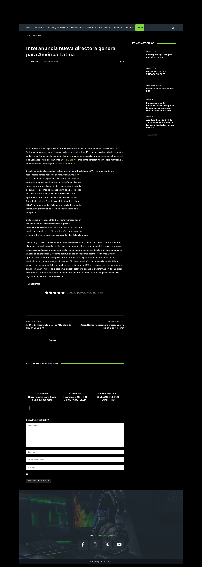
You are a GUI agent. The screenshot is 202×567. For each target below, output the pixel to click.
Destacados (36, 35)
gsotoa (36, 61)
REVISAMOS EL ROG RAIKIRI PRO (108, 402)
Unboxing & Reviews (107, 397)
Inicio (28, 35)
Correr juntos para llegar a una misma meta (42, 402)
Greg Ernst (67, 160)
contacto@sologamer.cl (105, 539)
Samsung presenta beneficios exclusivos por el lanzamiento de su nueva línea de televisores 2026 (160, 107)
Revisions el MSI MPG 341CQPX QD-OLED (75, 402)
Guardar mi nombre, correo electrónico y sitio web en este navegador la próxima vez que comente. (70, 477)
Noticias (45, 42)
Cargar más (153, 135)
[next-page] (32, 411)
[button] (172, 27)
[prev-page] (28, 411)
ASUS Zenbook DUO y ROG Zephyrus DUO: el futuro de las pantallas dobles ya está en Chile (160, 124)
